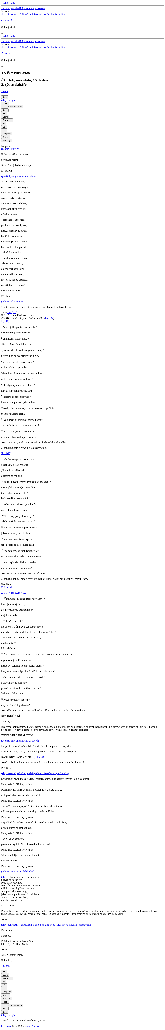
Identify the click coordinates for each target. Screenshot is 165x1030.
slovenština (7, 14)
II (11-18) (6, 453)
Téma (12, 2)
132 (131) (12, 312)
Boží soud (6, 587)
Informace (28, 8)
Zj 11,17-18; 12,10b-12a (13, 592)
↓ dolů (4, 91)
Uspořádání (17, 8)
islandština (60, 14)
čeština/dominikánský (31, 14)
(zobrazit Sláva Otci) (12, 301)
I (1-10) (5, 321)
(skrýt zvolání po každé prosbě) (17, 773)
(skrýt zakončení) (10, 924)
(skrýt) (4, 877)
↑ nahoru (5, 8)
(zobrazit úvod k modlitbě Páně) (17, 871)
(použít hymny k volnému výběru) (19, 176)
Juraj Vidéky (32, 1026)
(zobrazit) (39, 757)
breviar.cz (6, 1026)
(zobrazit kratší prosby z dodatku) (51, 773)
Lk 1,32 (49, 318)
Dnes (6, 2)
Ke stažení (40, 8)
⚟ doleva (6, 53)
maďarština (48, 14)
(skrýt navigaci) (9, 100)
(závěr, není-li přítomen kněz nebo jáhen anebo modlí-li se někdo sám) (56, 924)
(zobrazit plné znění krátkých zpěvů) (20, 740)
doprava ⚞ (6, 20)
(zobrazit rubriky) (10, 149)
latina (16, 14)
